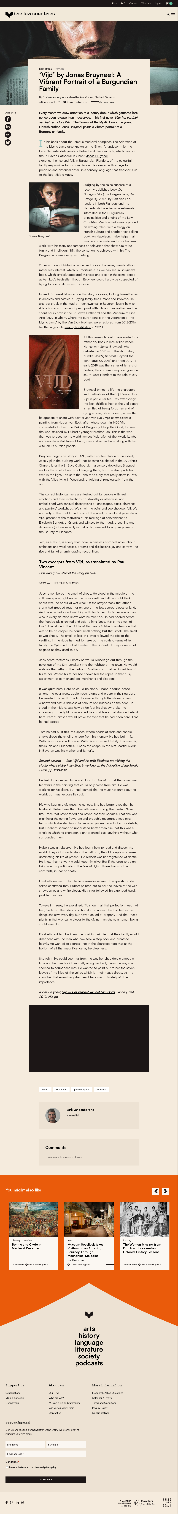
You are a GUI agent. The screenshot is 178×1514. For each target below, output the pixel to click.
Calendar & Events (102, 1397)
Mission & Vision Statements (64, 1402)
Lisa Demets (18, 1264)
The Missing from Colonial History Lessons (142, 1248)
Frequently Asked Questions (107, 1392)
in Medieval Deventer (26, 1246)
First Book (61, 1089)
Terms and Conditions (104, 1402)
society (89, 1356)
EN (113, 3)
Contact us (55, 1412)
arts (89, 1328)
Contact (133, 3)
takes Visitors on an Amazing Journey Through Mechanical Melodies (85, 1250)
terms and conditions (30, 1468)
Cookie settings (100, 1412)
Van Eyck (101, 1089)
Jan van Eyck (106, 101)
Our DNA (54, 1392)
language (89, 1342)
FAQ (123, 3)
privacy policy (50, 1468)
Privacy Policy (100, 1407)
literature (89, 1349)
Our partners (12, 1402)
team (61, 1407)
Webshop (146, 3)
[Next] (165, 1191)
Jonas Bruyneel (97, 156)
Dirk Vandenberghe (53, 97)
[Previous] (155, 1191)
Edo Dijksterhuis (75, 1260)
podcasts (89, 1363)
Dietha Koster (130, 1264)
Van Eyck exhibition (78, 327)
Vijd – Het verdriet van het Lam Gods (88, 992)
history (89, 1335)
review (60, 69)
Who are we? (56, 1397)
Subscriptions (12, 1392)
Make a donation (14, 1397)
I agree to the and (32, 1468)
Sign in (158, 3)
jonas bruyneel (81, 1089)
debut (45, 1089)
